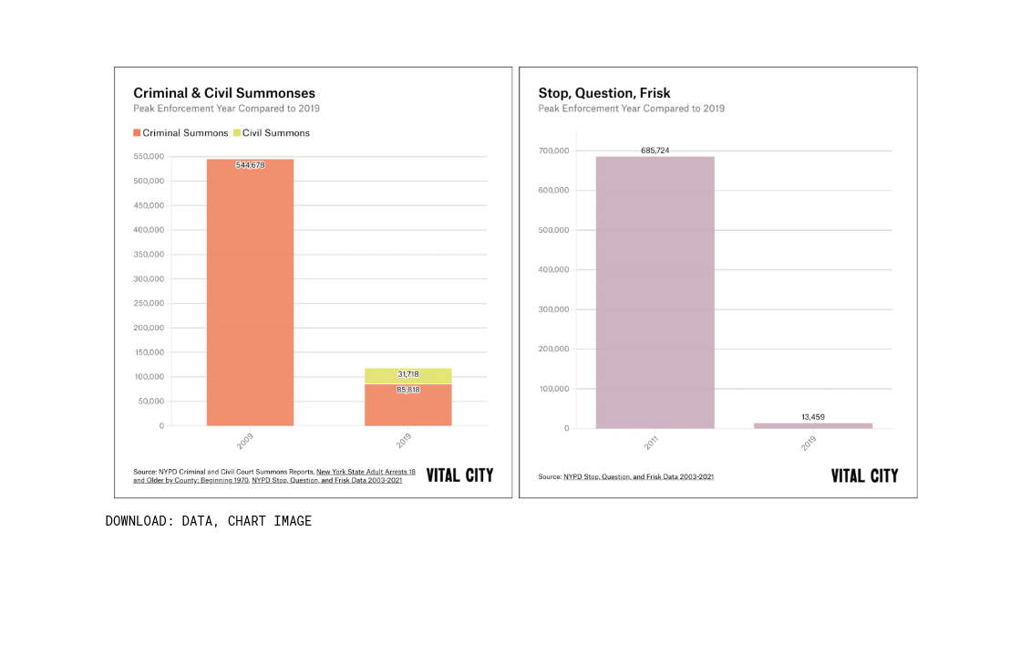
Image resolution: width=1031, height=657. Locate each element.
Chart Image (270, 520)
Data (197, 520)
